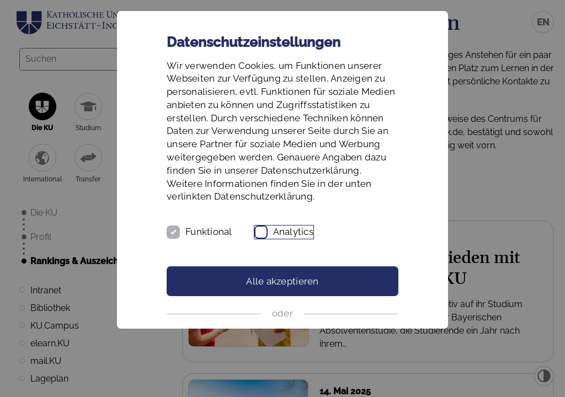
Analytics (293, 231)
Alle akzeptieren (282, 281)
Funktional (208, 231)
